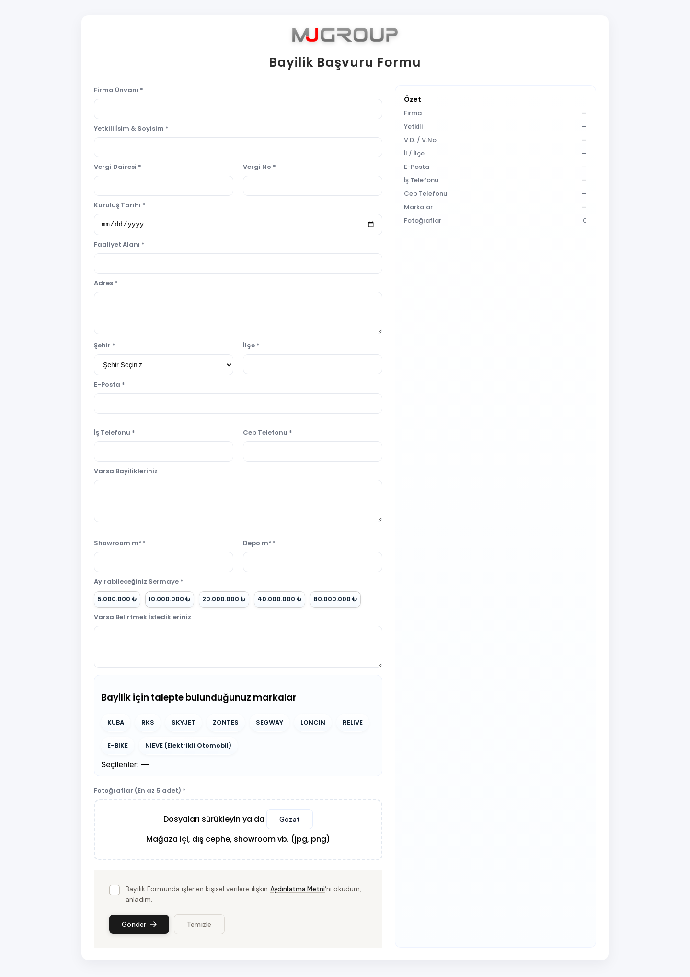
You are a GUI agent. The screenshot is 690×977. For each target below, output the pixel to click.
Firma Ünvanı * (118, 90)
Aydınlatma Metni (297, 890)
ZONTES (226, 723)
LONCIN (312, 723)
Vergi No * (259, 166)
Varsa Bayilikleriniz (126, 472)
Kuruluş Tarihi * (120, 205)
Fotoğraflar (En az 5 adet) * (140, 792)
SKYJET (184, 723)
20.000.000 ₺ (224, 600)
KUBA (115, 723)
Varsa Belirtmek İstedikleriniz (142, 618)
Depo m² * (259, 544)
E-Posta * (109, 386)
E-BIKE (117, 746)
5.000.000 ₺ (117, 600)
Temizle (199, 925)
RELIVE (353, 723)
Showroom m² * (120, 544)
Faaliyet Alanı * (119, 245)
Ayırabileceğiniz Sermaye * (139, 582)
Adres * (106, 284)
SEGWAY (269, 723)
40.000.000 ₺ (279, 600)
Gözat (289, 820)
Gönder (139, 925)
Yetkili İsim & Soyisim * (131, 128)
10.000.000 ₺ (170, 600)
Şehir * (104, 346)
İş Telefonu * (114, 434)
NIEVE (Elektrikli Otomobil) (188, 746)
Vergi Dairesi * (117, 166)
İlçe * (251, 346)
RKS (147, 723)
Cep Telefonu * (267, 434)
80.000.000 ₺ (335, 600)
